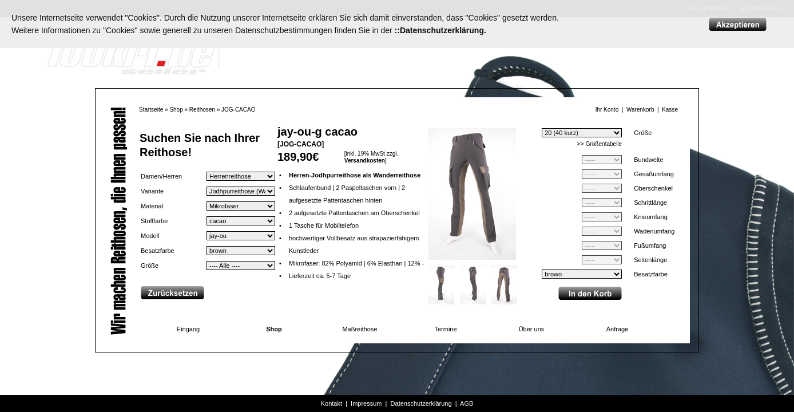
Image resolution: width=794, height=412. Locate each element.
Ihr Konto (607, 109)
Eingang (188, 329)
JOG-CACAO (238, 109)
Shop (175, 109)
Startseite (151, 109)
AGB (466, 403)
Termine (445, 329)
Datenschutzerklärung (421, 403)
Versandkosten (364, 160)
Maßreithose (359, 329)
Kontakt (331, 403)
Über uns (532, 329)
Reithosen (202, 109)
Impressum (366, 403)
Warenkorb (640, 109)
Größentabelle (604, 144)
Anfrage (617, 329)
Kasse (670, 109)
